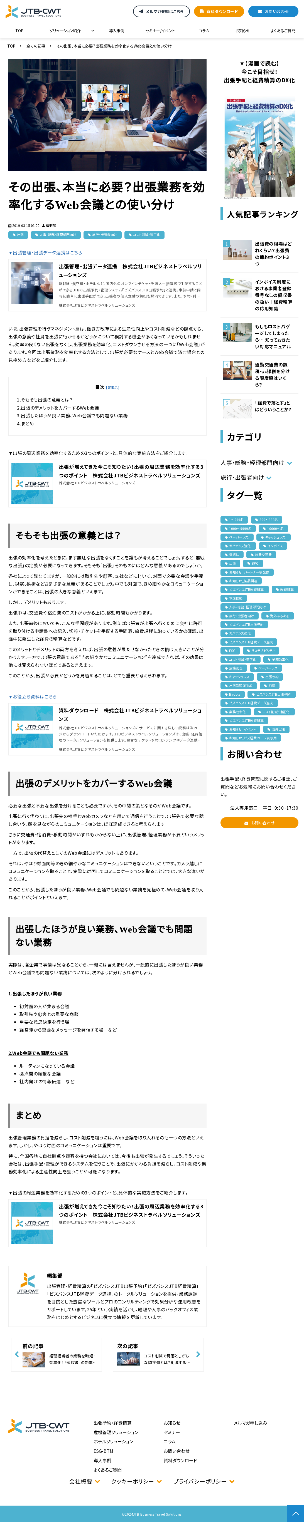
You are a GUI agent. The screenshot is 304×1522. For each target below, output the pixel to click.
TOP (19, 30)
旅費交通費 (261, 554)
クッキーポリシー (132, 1481)
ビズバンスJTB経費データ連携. (249, 702)
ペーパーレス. (237, 537)
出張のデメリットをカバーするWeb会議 (60, 407)
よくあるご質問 (283, 30)
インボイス (273, 545)
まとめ (27, 423)
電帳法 (232, 554)
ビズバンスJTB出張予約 (244, 624)
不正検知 (233, 598)
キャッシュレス (237, 676)
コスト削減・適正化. (274, 711)
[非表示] (113, 387)
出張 (20, 234)
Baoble (232, 694)
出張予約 (270, 676)
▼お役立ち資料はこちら (32, 696)
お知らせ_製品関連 (241, 580)
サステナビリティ (261, 650)
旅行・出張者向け (104, 234)
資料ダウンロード (222, 11)
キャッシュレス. (273, 537)
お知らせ (242, 30)
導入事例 (116, 30)
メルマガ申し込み (250, 1422)
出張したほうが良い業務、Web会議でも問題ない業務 (74, 415)
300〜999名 (266, 519)
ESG (230, 650)
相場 (269, 685)
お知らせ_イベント (240, 729)
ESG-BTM (103, 1450)
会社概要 (80, 1481)
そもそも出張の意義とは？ (47, 399)
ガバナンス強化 (238, 633)
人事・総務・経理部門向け (58, 234)
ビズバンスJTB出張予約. (271, 694)
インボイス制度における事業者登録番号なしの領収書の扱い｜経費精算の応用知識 (273, 295)
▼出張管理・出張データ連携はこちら (45, 252)
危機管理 (233, 668)
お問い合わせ (277, 11)
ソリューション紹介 (65, 30)
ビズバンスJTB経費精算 (244, 720)
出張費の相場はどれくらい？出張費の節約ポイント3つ (273, 253)
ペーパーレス (266, 668)
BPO (253, 563)
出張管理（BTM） (238, 685)
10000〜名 (273, 528)
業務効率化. (236, 711)
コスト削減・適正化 (146, 234)
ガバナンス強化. (238, 545)
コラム (204, 30)
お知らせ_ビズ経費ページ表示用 (251, 737)
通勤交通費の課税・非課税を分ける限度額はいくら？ (272, 374)
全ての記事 (35, 46)
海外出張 (276, 729)
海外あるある (278, 615)
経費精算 (285, 589)
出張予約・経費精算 (112, 1422)
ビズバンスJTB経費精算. (244, 589)
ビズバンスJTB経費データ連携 (249, 641)
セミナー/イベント (160, 30)
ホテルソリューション (113, 1441)
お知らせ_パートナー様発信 (247, 572)
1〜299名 (234, 519)
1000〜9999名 (238, 528)
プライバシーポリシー (200, 1481)
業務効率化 (278, 659)
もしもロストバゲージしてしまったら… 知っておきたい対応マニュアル (273, 336)
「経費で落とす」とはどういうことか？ (273, 406)
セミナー (172, 1432)
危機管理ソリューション (116, 1432)
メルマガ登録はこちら (165, 11)
